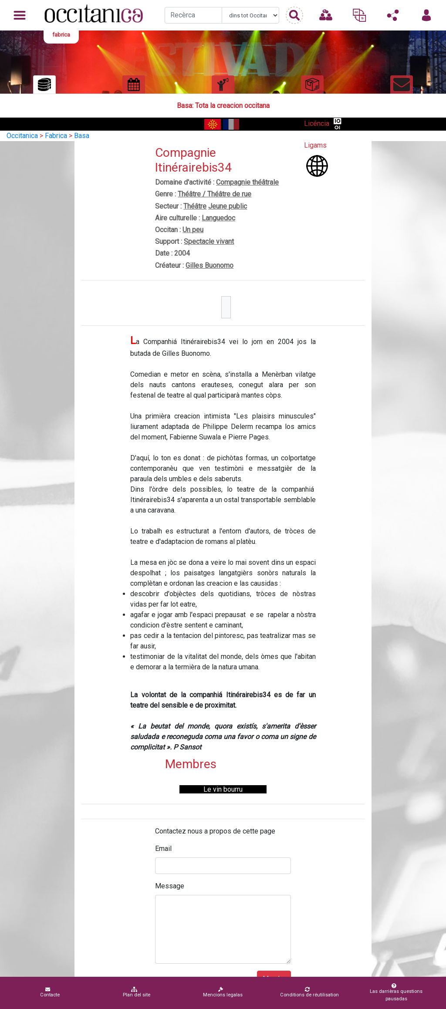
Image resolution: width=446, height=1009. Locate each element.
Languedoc (218, 218)
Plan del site (136, 992)
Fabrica (56, 136)
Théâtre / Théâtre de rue (214, 194)
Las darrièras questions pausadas (394, 992)
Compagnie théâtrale (247, 182)
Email (163, 848)
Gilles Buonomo (209, 265)
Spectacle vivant (209, 241)
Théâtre (194, 206)
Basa (81, 136)
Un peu (192, 230)
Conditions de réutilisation (309, 992)
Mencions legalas (223, 992)
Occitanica (22, 136)
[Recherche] (193, 15)
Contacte (50, 992)
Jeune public (227, 206)
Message (169, 886)
